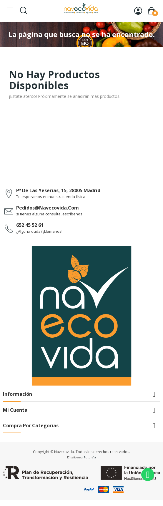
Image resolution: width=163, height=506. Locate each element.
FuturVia (90, 457)
